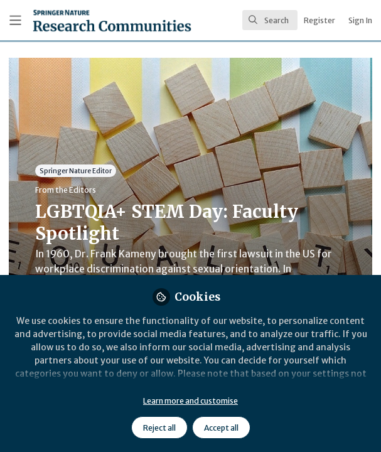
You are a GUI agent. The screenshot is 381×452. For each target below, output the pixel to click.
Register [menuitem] (319, 20)
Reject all (159, 428)
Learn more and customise (190, 401)
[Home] (81, 20)
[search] (270, 20)
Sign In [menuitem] (360, 20)
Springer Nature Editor (76, 170)
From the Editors (65, 190)
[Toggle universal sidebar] (15, 20)
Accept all (221, 428)
